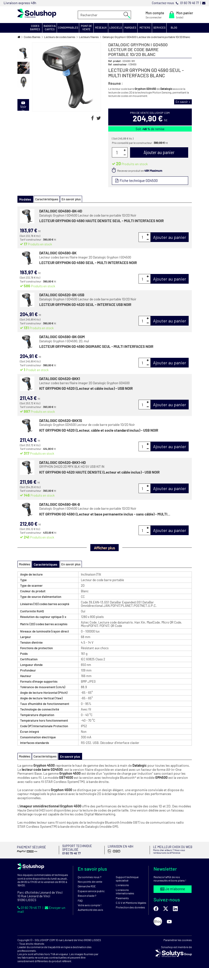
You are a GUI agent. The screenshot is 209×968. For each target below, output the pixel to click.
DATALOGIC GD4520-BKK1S (60, 420)
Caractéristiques (44, 199)
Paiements (122, 895)
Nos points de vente (90, 878)
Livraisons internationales (125, 888)
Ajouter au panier (169, 236)
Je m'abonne (172, 886)
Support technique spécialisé (127, 875)
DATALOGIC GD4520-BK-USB (61, 294)
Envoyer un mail (56, 904)
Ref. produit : (115, 60)
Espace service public (91, 888)
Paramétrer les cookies (177, 937)
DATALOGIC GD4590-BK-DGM (62, 336)
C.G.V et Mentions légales (131, 899)
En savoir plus (69, 199)
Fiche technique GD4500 (137, 180)
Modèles (24, 564)
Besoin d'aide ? (87, 892)
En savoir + (184, 101)
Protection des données (130, 904)
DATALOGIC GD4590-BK (58, 252)
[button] (35, 28)
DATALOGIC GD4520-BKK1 (59, 378)
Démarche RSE (87, 883)
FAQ (80, 897)
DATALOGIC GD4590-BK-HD (60, 211)
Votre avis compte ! (89, 902)
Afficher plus (104, 547)
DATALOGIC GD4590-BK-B (59, 504)
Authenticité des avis (90, 906)
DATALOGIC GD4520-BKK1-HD (62, 462)
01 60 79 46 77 (28, 904)
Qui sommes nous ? (89, 873)
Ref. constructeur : (118, 64)
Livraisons (122, 882)
